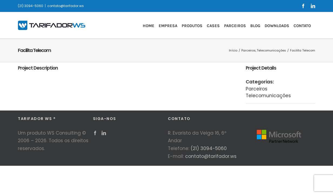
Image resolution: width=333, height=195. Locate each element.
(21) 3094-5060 (209, 148)
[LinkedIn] (104, 133)
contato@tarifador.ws (65, 6)
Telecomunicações (268, 95)
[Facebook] (95, 133)
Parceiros (256, 89)
